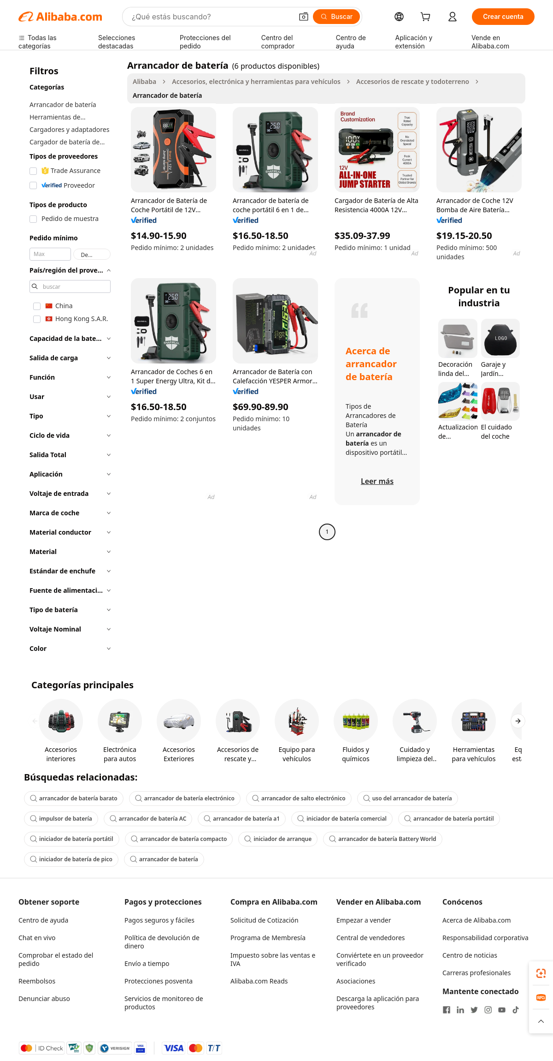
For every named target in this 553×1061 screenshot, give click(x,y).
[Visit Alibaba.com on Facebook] (446, 1010)
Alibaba (144, 81)
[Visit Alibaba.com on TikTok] (516, 1010)
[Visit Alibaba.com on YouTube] (502, 1010)
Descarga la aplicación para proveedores (377, 1002)
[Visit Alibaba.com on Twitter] (474, 1010)
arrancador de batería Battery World (382, 839)
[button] (303, 16)
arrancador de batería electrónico (185, 798)
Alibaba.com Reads (259, 981)
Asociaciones (355, 981)
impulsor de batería (61, 819)
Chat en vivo (37, 937)
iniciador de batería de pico (71, 859)
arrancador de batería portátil (449, 819)
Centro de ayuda (43, 920)
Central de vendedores (370, 937)
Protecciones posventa (158, 981)
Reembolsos (36, 981)
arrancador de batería (164, 859)
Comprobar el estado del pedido (55, 959)
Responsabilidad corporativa (485, 937)
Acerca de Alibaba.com (476, 920)
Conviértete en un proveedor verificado (380, 959)
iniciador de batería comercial (342, 819)
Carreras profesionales (476, 972)
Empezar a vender (363, 920)
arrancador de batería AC (148, 819)
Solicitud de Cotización (264, 920)
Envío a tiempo (147, 963)
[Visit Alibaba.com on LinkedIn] (460, 1010)
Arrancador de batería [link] (167, 95)
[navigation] (70, 359)
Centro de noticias (469, 955)
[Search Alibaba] (211, 17)
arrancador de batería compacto (179, 839)
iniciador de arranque (278, 839)
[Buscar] (336, 16)
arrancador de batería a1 (242, 819)
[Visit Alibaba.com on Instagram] (488, 1010)
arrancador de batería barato (74, 798)
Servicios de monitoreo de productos (163, 1002)
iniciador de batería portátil (71, 839)
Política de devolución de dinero (162, 941)
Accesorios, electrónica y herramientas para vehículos (256, 81)
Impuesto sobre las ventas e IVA (272, 959)
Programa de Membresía (268, 937)
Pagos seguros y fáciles (159, 920)
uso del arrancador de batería (407, 798)
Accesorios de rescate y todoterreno (412, 81)
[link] (541, 973)
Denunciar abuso (44, 998)
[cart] (427, 18)
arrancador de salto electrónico (299, 798)
